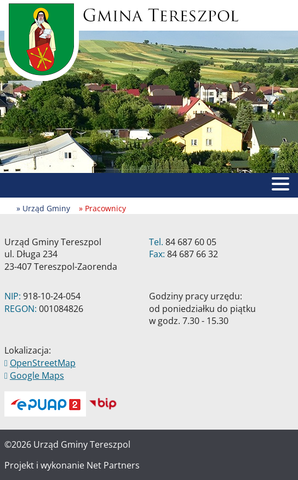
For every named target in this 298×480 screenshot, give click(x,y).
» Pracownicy (102, 208)
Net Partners (113, 465)
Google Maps (37, 375)
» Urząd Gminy (43, 208)
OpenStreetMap (43, 363)
